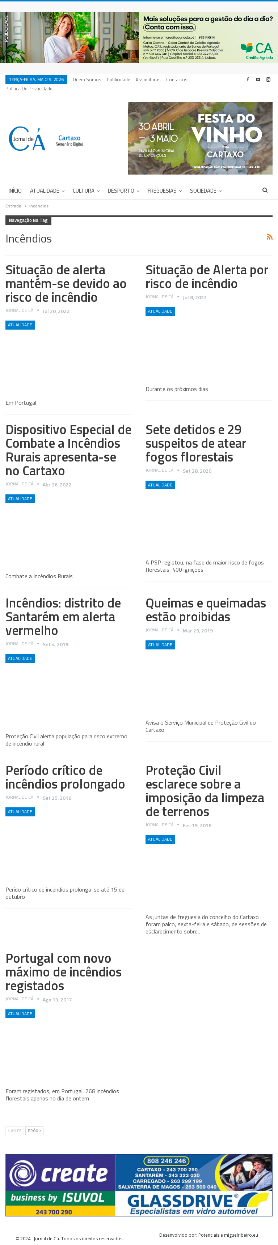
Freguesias (162, 182)
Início (15, 182)
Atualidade (44, 182)
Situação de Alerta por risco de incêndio (207, 267)
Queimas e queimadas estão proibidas (206, 601)
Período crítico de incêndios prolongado (65, 768)
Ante (14, 1122)
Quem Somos (87, 79)
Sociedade (203, 182)
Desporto (121, 182)
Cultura (83, 182)
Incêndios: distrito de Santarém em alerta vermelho (63, 607)
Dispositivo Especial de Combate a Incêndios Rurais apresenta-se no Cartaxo (68, 441)
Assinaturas (148, 79)
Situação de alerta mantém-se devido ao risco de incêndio (66, 274)
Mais (173, 79)
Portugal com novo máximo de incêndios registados (63, 963)
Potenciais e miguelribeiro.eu (228, 1226)
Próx (34, 1122)
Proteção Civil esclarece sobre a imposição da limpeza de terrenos (205, 781)
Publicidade (118, 79)
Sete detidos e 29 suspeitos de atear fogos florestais (196, 434)
